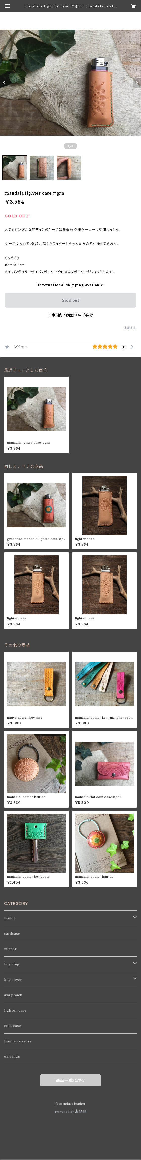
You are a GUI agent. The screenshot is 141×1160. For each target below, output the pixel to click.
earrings (12, 1056)
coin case (12, 1025)
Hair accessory (18, 1041)
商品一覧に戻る (70, 1080)
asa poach (13, 995)
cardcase (12, 933)
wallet (9, 918)
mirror (10, 949)
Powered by (70, 1111)
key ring (11, 964)
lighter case (15, 1010)
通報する (130, 328)
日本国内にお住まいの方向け (70, 315)
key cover (13, 979)
